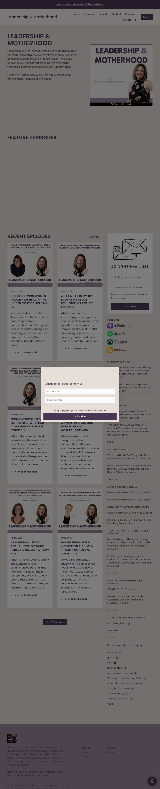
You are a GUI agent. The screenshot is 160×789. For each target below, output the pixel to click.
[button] (113, 371)
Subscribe (80, 416)
